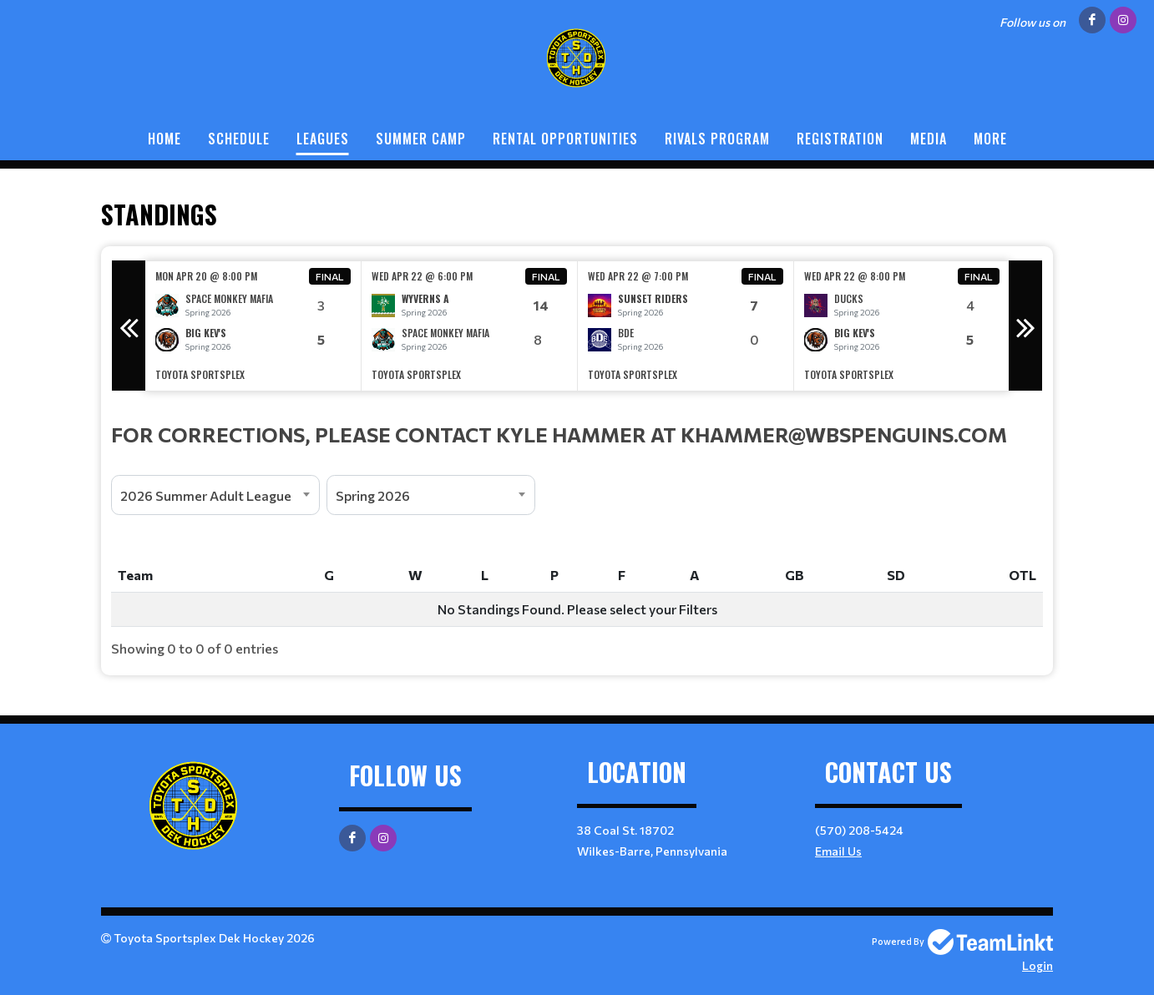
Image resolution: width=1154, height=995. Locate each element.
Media (928, 139)
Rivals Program (717, 139)
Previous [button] (128, 325)
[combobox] (215, 495)
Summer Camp (421, 139)
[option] (253, 326)
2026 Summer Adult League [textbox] (205, 495)
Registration (840, 139)
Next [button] (1025, 325)
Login (1037, 965)
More (990, 139)
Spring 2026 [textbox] (373, 495)
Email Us (838, 851)
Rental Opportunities (565, 139)
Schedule (239, 139)
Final (330, 276)
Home (164, 139)
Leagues (322, 139)
